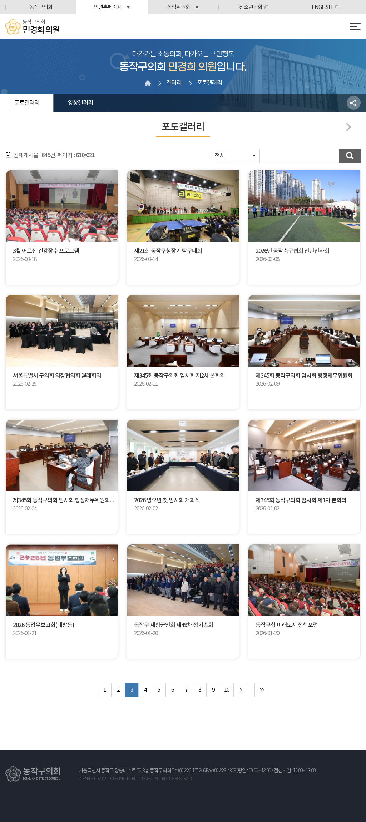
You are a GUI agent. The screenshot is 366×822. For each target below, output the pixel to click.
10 (226, 690)
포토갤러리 (26, 103)
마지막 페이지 (261, 690)
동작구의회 (41, 7)
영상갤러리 (80, 103)
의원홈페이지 (108, 7)
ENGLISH (322, 7)
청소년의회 (250, 7)
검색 (350, 156)
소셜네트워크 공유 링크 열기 (354, 103)
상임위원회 (178, 7)
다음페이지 (346, 127)
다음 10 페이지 (240, 690)
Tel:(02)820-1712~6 (188, 771)
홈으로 (147, 83)
